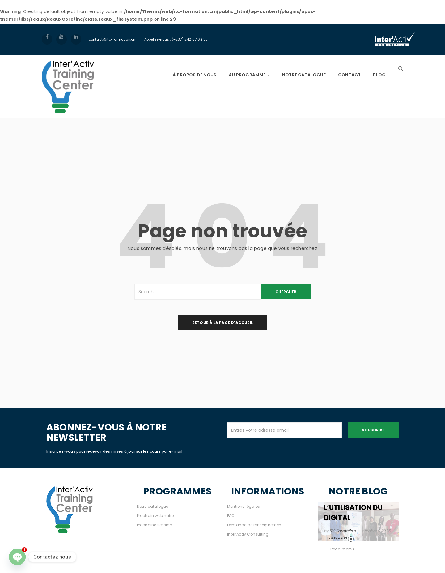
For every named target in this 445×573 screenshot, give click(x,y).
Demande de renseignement (255, 525)
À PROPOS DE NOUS (194, 75)
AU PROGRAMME (249, 75)
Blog (379, 75)
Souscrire (373, 430)
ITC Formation (342, 530)
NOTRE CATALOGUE (304, 75)
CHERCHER (285, 291)
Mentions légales (243, 506)
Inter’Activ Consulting (248, 534)
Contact (349, 75)
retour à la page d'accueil (222, 322)
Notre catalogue (152, 506)
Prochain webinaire (155, 515)
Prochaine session (154, 525)
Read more (342, 549)
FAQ (231, 515)
